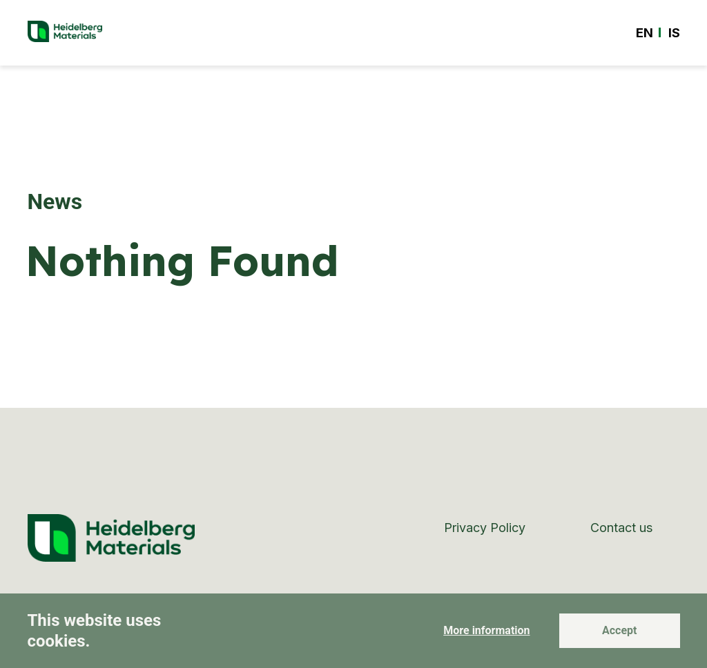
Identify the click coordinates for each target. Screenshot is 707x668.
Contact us (621, 527)
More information (486, 630)
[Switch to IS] (674, 33)
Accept (619, 630)
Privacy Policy (484, 527)
